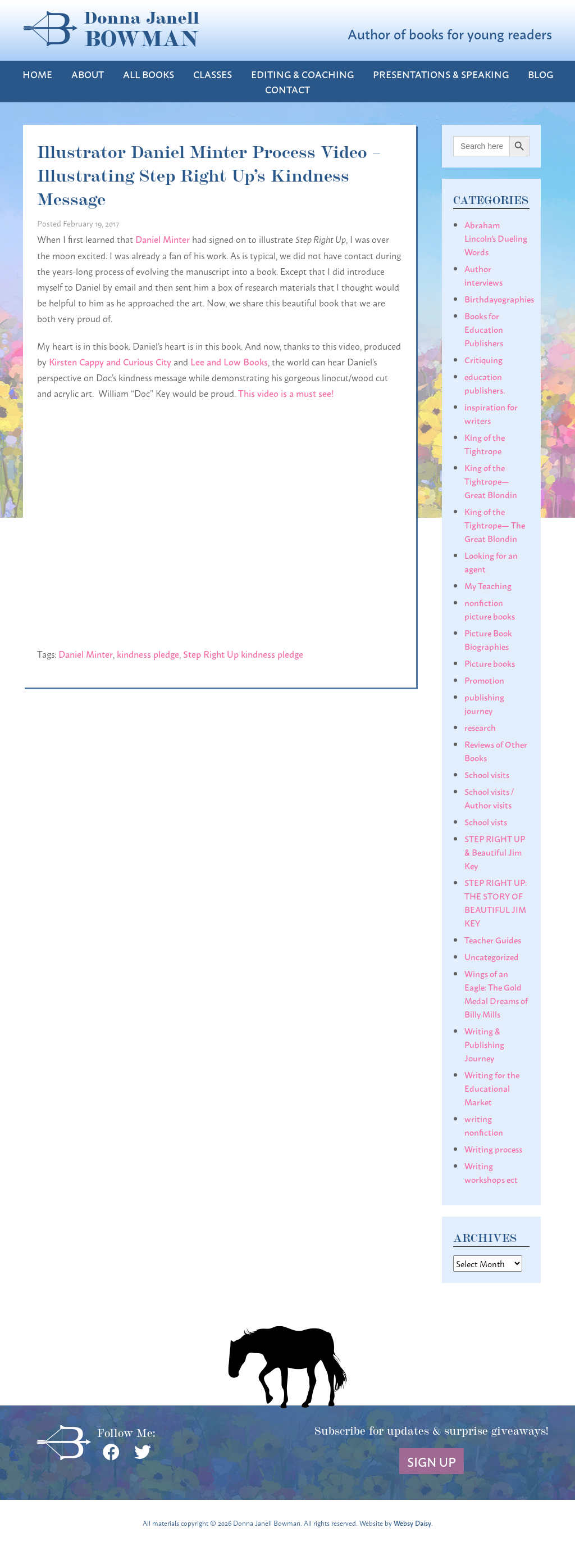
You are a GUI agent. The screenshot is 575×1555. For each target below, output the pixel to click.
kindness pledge (148, 654)
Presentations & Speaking (441, 74)
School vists (485, 821)
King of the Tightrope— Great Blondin (490, 480)
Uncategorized (491, 956)
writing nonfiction (483, 1124)
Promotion (484, 679)
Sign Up (431, 1461)
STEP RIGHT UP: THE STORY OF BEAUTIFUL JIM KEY (495, 902)
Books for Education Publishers (483, 329)
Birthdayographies (499, 298)
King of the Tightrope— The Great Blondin (494, 524)
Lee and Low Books (229, 361)
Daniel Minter (162, 239)
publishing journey (484, 703)
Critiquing (483, 359)
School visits (486, 774)
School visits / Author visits (489, 797)
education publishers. (484, 382)
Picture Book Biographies (488, 639)
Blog (540, 74)
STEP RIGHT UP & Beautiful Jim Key (494, 851)
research (480, 727)
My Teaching (488, 585)
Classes (212, 74)
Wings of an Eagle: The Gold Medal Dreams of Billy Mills (496, 993)
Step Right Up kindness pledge (243, 654)
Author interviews (483, 274)
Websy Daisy (412, 1522)
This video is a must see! (286, 393)
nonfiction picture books (489, 608)
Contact (287, 89)
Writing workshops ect (491, 1172)
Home (37, 74)
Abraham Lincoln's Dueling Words (495, 238)
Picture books (489, 663)
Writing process (493, 1148)
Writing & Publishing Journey (484, 1044)
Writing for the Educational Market (491, 1088)
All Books (148, 74)
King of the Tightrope (484, 443)
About (87, 74)
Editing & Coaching (302, 74)
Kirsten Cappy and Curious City (110, 361)
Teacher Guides (492, 939)
